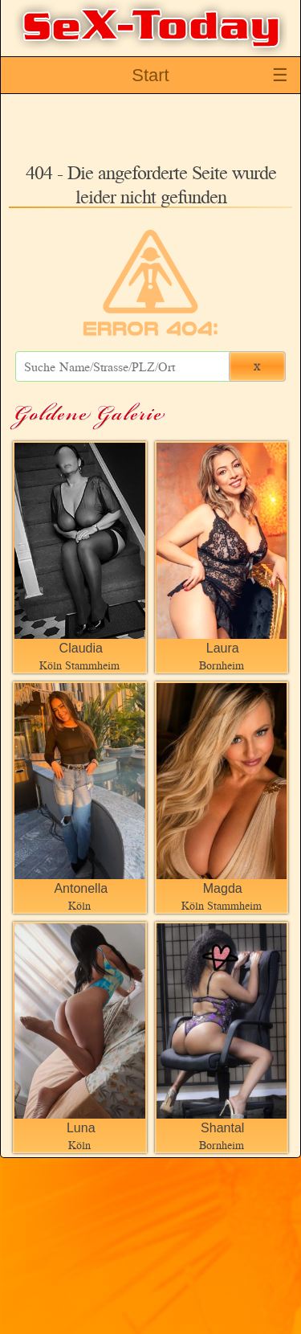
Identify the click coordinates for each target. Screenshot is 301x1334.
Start (150, 75)
